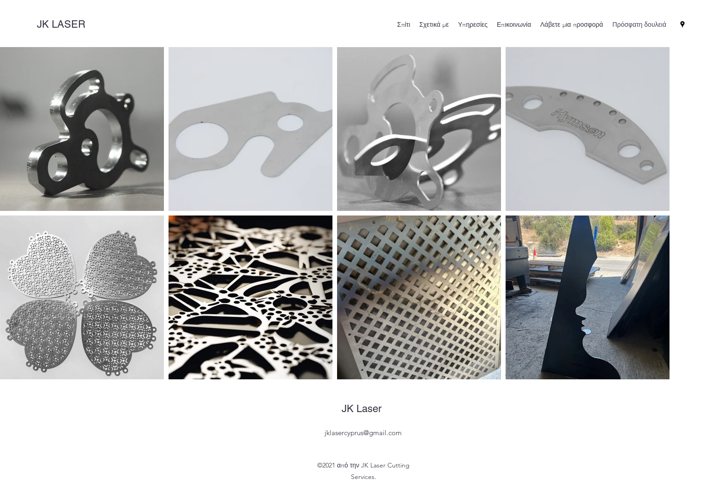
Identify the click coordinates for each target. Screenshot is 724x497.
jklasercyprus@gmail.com (363, 432)
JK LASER (62, 24)
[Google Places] (682, 24)
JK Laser (363, 408)
